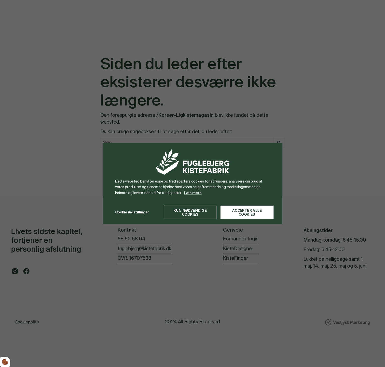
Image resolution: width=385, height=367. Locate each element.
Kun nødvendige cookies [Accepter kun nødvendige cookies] (190, 212)
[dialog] (192, 183)
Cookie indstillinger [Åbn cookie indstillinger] (132, 212)
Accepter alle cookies (247, 212)
